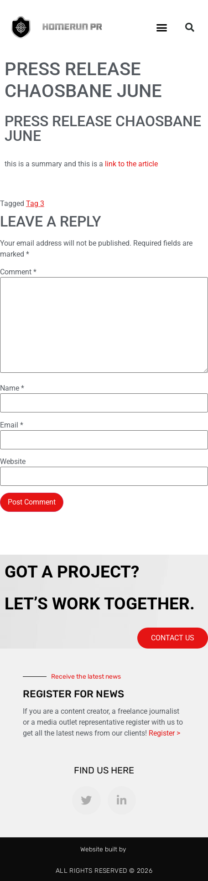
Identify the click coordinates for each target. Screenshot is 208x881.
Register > (164, 733)
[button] (162, 27)
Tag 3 (35, 203)
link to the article (132, 164)
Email (11, 425)
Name (12, 388)
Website (13, 461)
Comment (18, 272)
